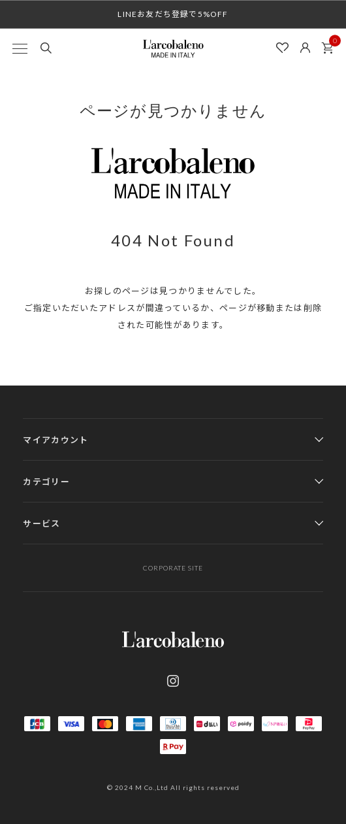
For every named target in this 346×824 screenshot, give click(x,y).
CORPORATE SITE (173, 568)
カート (331, 44)
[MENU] (19, 48)
